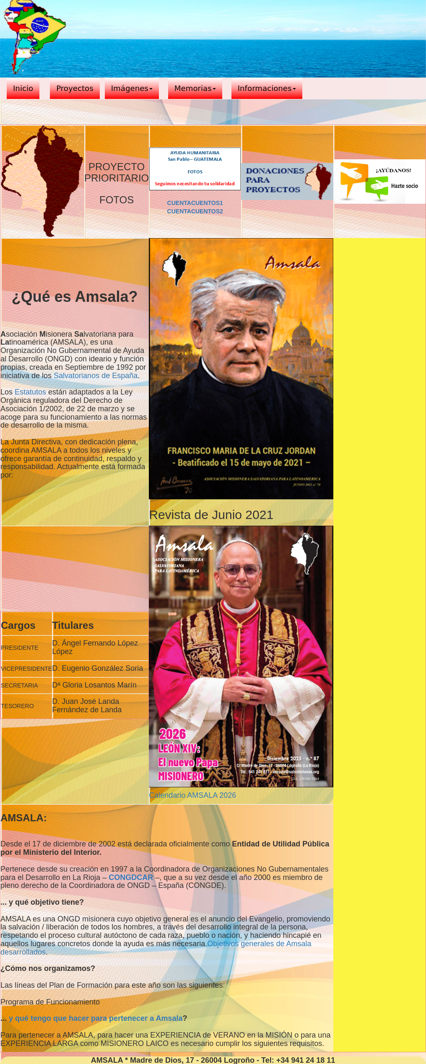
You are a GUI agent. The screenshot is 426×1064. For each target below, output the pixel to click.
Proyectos (75, 88)
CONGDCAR (131, 877)
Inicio (23, 88)
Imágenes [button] (132, 88)
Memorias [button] (195, 88)
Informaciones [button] (267, 88)
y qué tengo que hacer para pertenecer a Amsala (96, 1018)
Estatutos (30, 392)
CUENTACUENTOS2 (195, 211)
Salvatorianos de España (96, 375)
